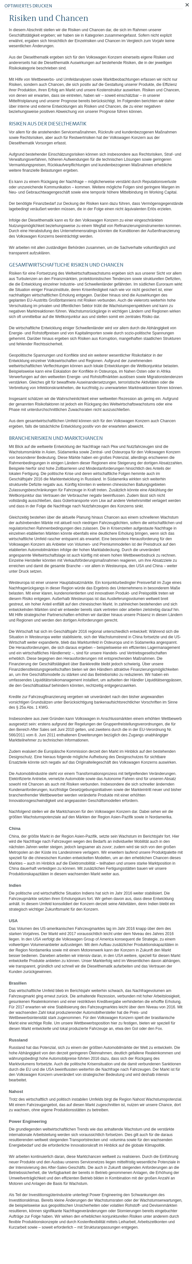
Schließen (187, 4)
